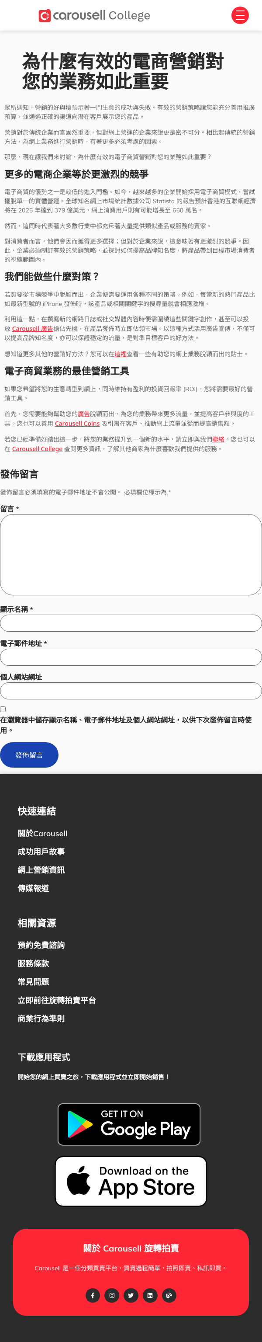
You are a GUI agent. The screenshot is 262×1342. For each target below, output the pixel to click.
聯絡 (218, 439)
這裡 (120, 354)
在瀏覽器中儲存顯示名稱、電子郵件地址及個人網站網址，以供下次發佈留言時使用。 (126, 725)
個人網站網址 (21, 677)
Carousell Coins (77, 423)
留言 (9, 508)
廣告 (84, 414)
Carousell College (37, 449)
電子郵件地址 (23, 643)
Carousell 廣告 (32, 328)
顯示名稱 (16, 609)
